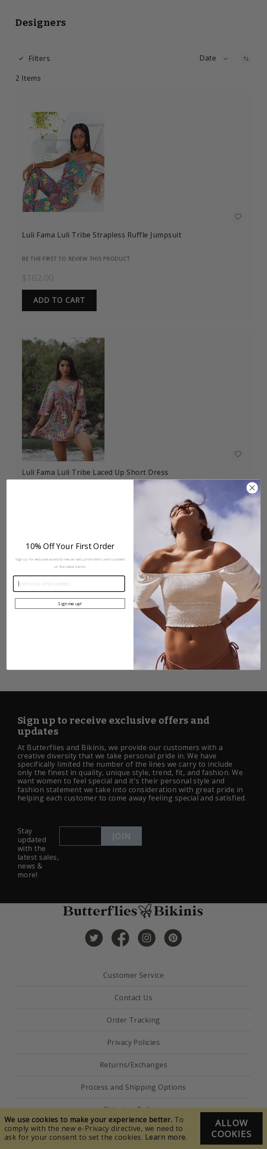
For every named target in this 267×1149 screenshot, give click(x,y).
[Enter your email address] (69, 583)
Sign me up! (69, 603)
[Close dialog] (252, 487)
